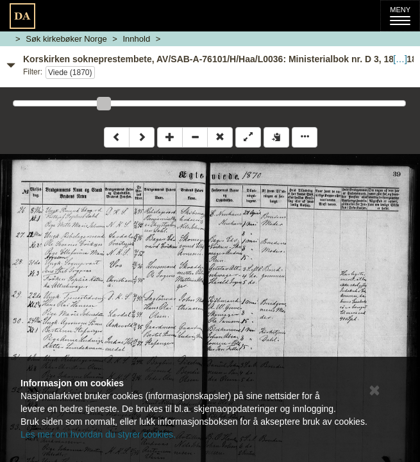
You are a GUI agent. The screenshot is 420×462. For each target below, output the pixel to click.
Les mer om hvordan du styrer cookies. (98, 434)
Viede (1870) (70, 72)
